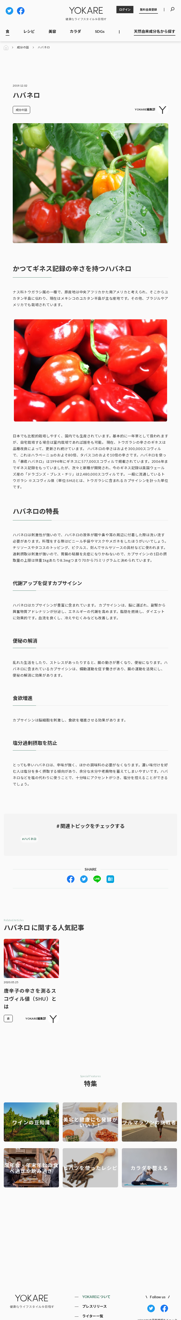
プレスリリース (94, 1306)
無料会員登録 (148, 9)
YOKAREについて (96, 1297)
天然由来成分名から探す (154, 31)
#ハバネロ (29, 839)
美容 (52, 31)
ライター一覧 (92, 1316)
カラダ (75, 31)
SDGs (100, 31)
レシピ (29, 31)
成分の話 (23, 47)
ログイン (125, 9)
